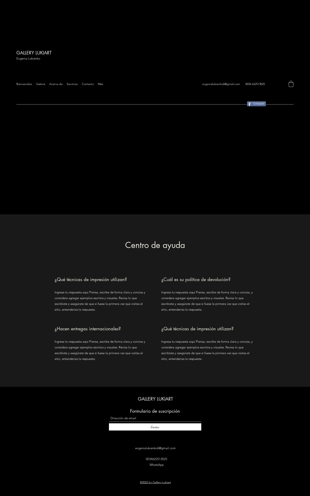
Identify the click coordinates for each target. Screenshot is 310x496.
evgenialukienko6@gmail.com (221, 84)
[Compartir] (256, 103)
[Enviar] (155, 427)
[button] (291, 84)
